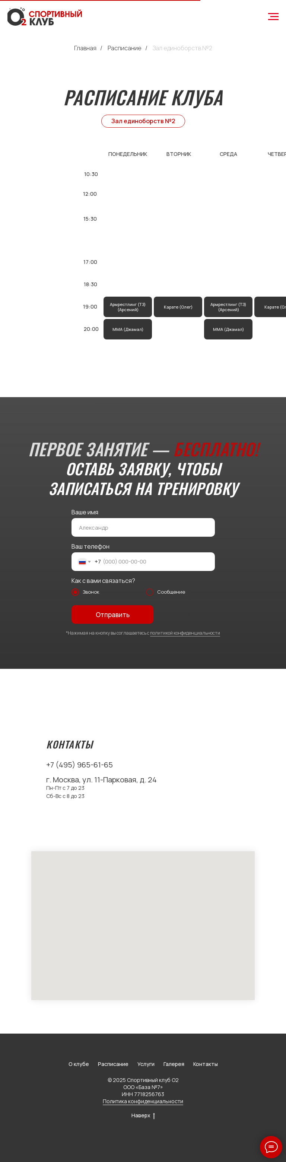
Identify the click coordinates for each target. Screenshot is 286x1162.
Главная (85, 48)
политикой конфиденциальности (185, 633)
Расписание (125, 48)
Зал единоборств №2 (182, 48)
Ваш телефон (90, 546)
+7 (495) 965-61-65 (79, 765)
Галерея (173, 1063)
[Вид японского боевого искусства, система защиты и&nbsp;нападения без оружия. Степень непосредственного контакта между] (178, 307)
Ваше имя (85, 512)
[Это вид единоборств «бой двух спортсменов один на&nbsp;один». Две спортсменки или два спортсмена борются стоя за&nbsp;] (228, 307)
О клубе (79, 1063)
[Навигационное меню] (273, 16)
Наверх (143, 1115)
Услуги (146, 1063)
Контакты (205, 1063)
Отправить (113, 614)
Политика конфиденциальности (143, 1101)
